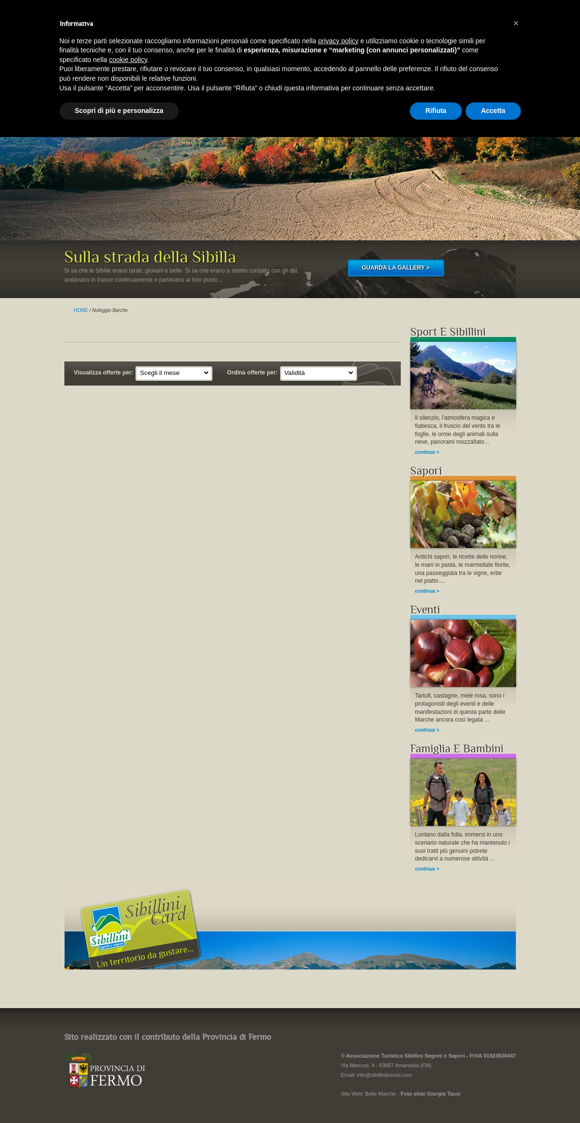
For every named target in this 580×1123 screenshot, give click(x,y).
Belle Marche (380, 1094)
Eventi (425, 609)
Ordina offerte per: (252, 372)
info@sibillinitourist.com (384, 1075)
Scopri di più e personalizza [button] (119, 110)
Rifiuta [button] (435, 110)
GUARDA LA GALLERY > (396, 267)
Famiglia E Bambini (457, 748)
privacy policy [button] (338, 41)
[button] (516, 23)
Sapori (426, 470)
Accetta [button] (493, 110)
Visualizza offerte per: (104, 372)
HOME (81, 310)
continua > (427, 452)
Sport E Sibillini (448, 331)
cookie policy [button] (128, 59)
